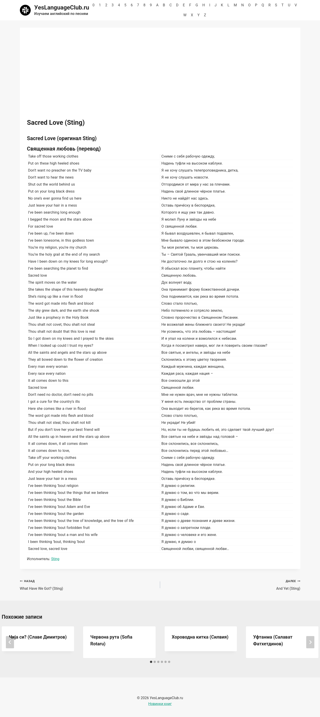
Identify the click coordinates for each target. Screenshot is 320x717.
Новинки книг (160, 704)
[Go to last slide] (10, 642)
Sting (55, 559)
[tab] (151, 662)
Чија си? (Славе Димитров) (38, 637)
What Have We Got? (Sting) (88, 584)
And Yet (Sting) (232, 584)
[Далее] (310, 642)
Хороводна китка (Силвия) (200, 637)
